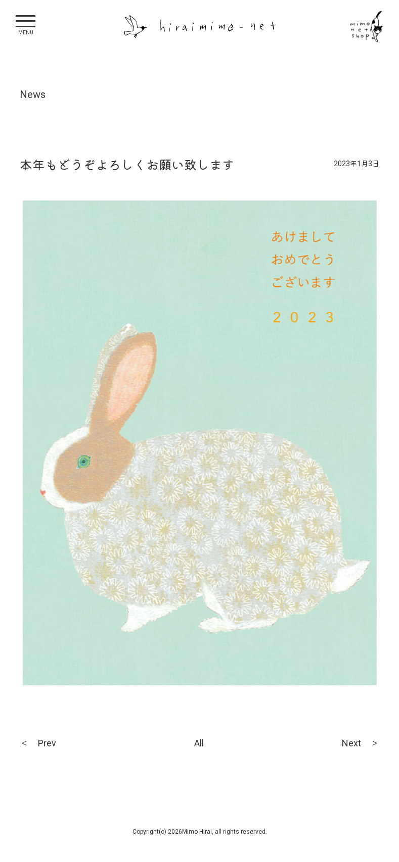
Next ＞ (360, 743)
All (199, 743)
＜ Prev (38, 743)
